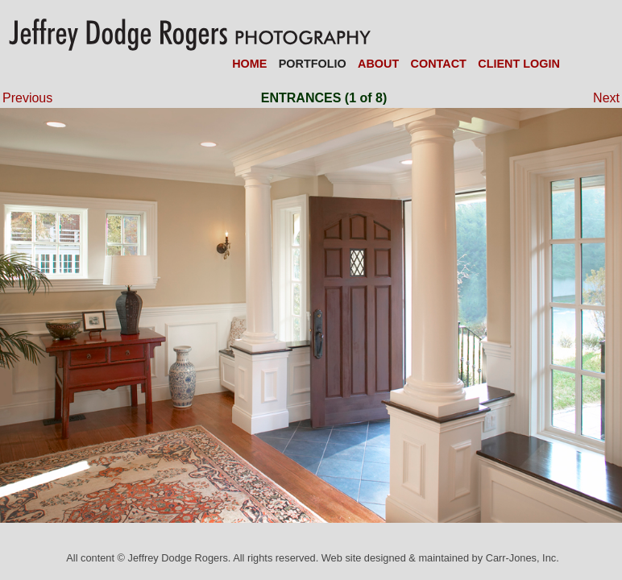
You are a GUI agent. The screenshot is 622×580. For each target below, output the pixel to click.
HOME (249, 63)
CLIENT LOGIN (519, 63)
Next (599, 98)
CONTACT (438, 63)
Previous (27, 98)
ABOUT (378, 63)
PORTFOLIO (312, 63)
